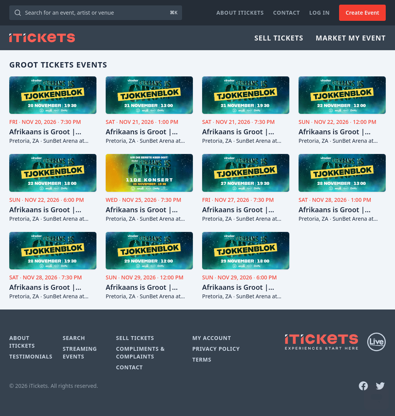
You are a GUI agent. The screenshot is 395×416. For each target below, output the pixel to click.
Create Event (362, 12)
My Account (211, 338)
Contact (286, 12)
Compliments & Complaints (140, 352)
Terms (201, 359)
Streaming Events (79, 352)
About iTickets (240, 12)
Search (73, 338)
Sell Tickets (278, 37)
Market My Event (351, 37)
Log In (319, 12)
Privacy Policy (216, 348)
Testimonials (30, 356)
